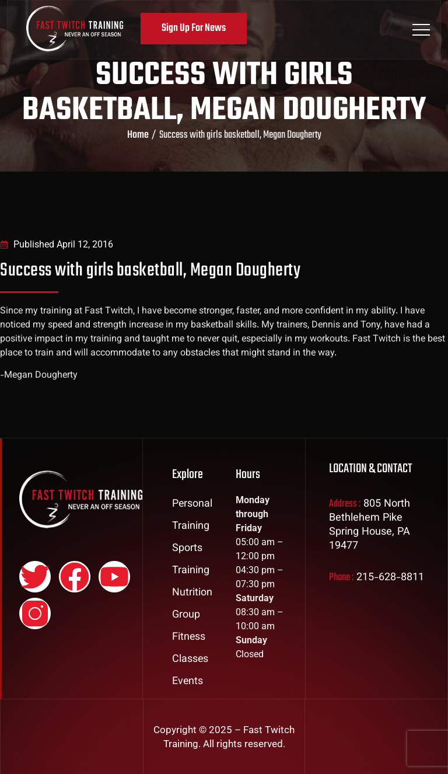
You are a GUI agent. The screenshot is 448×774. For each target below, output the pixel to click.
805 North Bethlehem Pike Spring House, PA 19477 (369, 525)
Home (138, 135)
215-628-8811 (390, 578)
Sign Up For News (194, 28)
